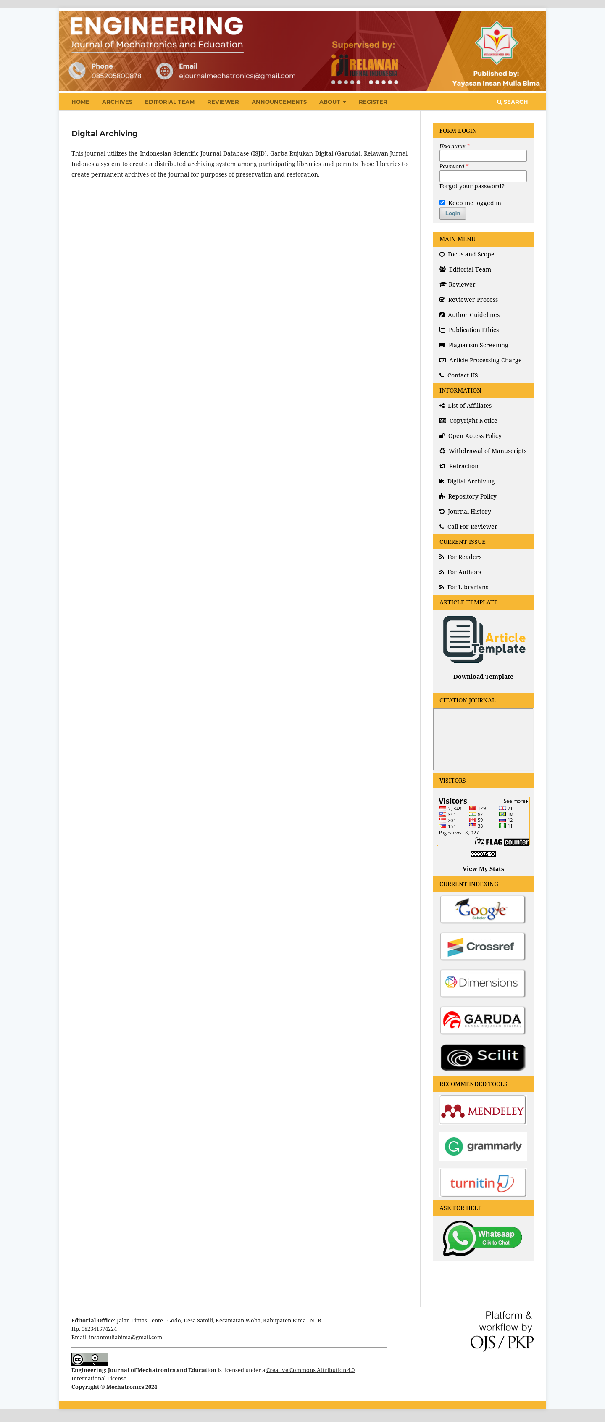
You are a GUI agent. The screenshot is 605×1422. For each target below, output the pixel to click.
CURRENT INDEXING (468, 884)
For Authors (460, 572)
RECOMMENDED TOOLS (473, 1084)
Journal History (465, 511)
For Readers (460, 557)
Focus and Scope (467, 254)
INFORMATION (460, 390)
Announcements (279, 101)
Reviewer (223, 101)
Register (373, 101)
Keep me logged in (470, 203)
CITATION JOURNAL (467, 700)
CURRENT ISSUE (462, 542)
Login (452, 213)
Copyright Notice (468, 421)
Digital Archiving (467, 481)
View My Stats (483, 869)
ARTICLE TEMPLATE (468, 602)
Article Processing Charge (480, 360)
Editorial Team (170, 101)
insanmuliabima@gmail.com (125, 1337)
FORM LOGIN (458, 131)
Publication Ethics (469, 330)
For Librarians (463, 587)
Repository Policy (468, 496)
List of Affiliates (465, 405)
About (330, 101)
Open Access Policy (470, 436)
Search (512, 101)
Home (80, 101)
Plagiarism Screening (473, 345)
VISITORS (452, 780)
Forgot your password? (472, 186)
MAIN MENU (457, 239)
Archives (117, 101)
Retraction (459, 466)
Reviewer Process (468, 299)
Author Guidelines (469, 315)
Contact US (458, 375)
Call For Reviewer (468, 526)
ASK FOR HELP (460, 1208)
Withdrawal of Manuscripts (482, 451)
